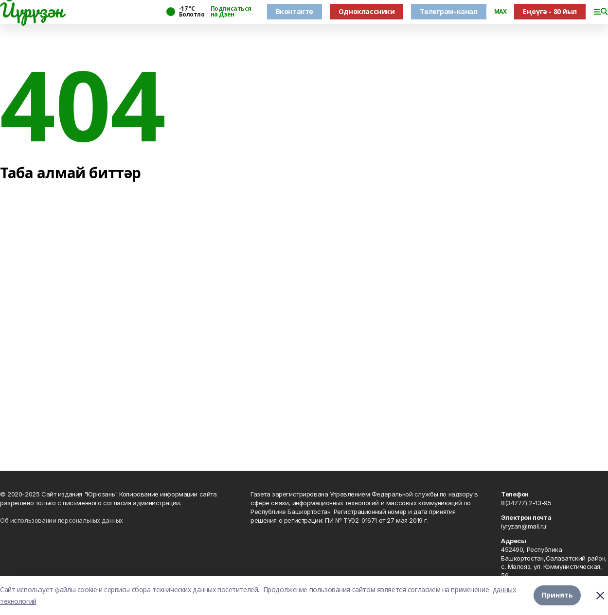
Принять (557, 595)
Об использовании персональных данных (61, 520)
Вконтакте (294, 11)
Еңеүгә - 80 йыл (550, 11)
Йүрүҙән (31, 10)
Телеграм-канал (448, 11)
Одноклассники (367, 11)
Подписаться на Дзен (231, 11)
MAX (500, 12)
